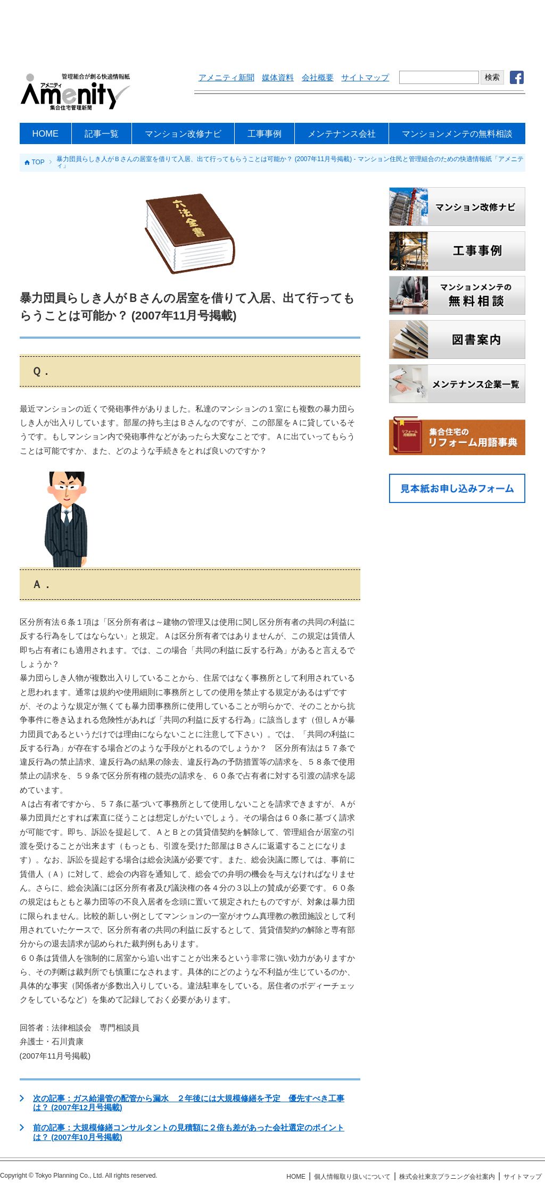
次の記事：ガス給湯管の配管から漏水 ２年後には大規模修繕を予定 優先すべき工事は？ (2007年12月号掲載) (188, 1103)
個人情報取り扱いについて (352, 1176)
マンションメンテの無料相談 (457, 133)
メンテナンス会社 (342, 133)
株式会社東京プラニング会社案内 (447, 1176)
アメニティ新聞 (226, 77)
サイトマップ (365, 77)
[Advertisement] (272, 29)
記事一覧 (102, 133)
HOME (45, 133)
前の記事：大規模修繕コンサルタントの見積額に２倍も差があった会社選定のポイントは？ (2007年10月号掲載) (188, 1132)
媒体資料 (278, 77)
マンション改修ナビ (183, 133)
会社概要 (318, 77)
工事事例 (264, 133)
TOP (37, 163)
